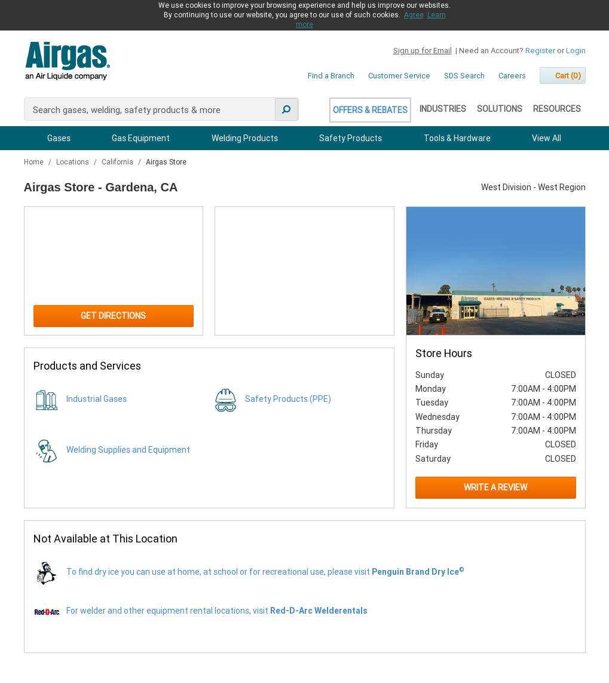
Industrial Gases (96, 399)
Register (540, 50)
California (118, 162)
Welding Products (245, 138)
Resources (557, 109)
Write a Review (495, 487)
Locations (73, 162)
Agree (414, 15)
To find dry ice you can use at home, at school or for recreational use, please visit (265, 572)
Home (34, 162)
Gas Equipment (141, 138)
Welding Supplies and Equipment (128, 450)
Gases (59, 138)
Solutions (499, 109)
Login (576, 50)
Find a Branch (331, 75)
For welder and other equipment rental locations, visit (217, 610)
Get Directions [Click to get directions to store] (113, 316)
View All (546, 138)
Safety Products (350, 138)
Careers (512, 75)
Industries (443, 109)
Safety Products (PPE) (288, 399)
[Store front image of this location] (495, 271)
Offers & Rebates (370, 110)
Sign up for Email (422, 50)
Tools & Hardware (457, 138)
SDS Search (464, 75)
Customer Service (399, 75)
